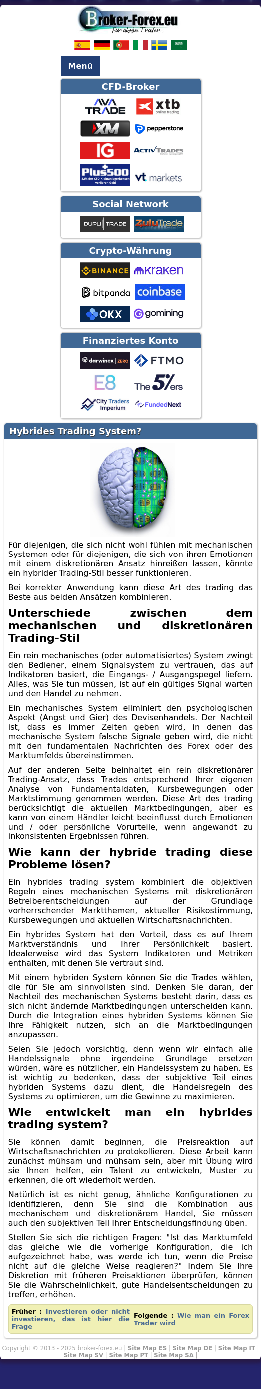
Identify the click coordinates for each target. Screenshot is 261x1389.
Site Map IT (236, 1348)
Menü (80, 66)
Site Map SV (83, 1355)
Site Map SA (173, 1355)
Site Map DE (193, 1348)
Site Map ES (147, 1348)
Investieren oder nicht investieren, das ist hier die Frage (71, 1319)
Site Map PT (128, 1355)
